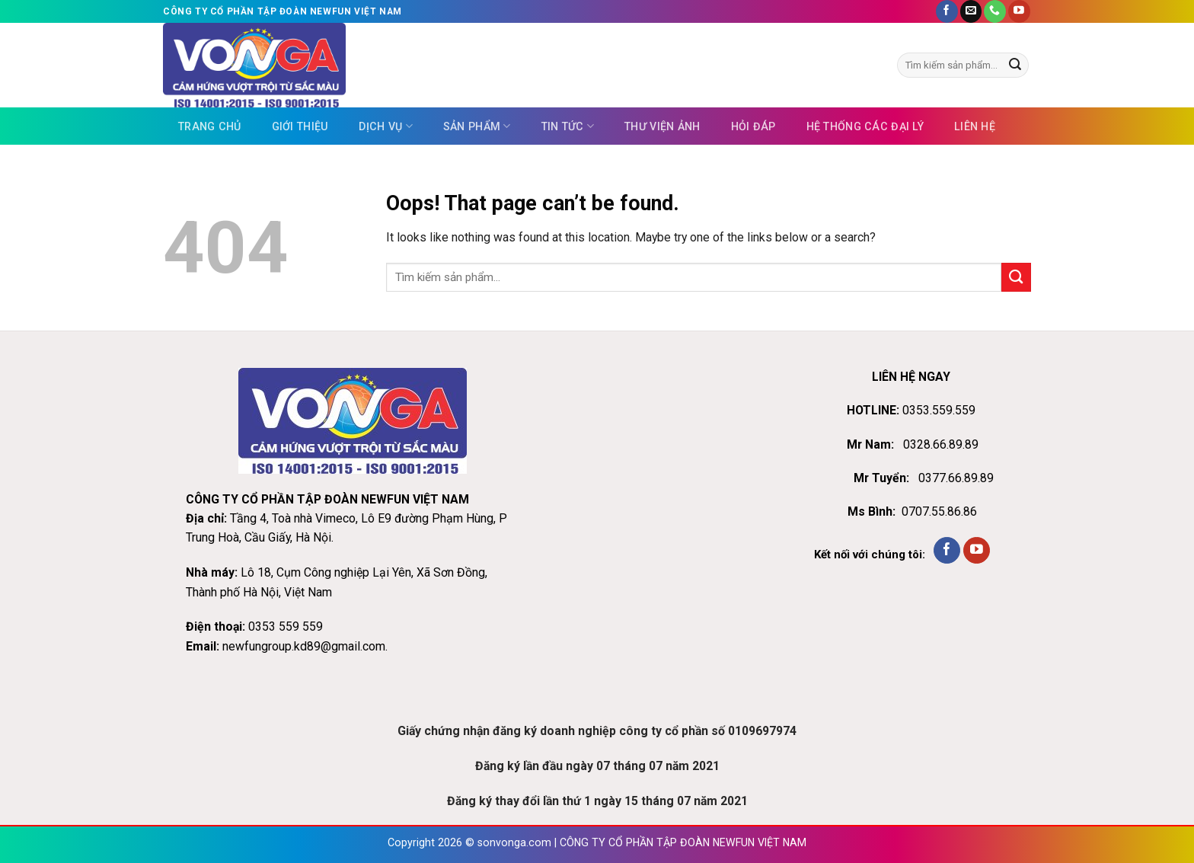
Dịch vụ (385, 126)
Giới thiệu (300, 126)
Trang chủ (209, 126)
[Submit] (1015, 65)
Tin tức (567, 126)
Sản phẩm (477, 126)
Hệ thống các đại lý (865, 126)
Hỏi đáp (753, 126)
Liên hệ (974, 126)
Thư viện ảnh (662, 126)
